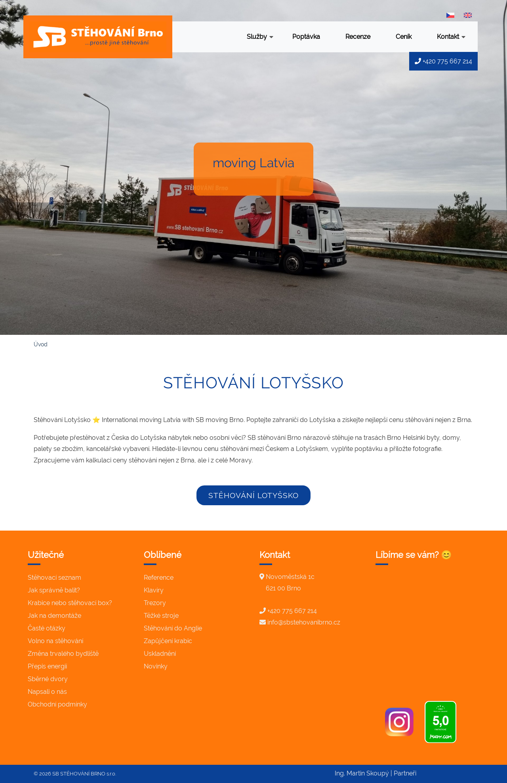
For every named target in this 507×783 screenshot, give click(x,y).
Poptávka (306, 36)
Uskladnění (160, 653)
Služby (260, 37)
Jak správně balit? (54, 590)
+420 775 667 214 (443, 61)
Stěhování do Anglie (173, 628)
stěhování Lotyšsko (253, 495)
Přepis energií (47, 666)
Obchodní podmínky (57, 704)
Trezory (155, 603)
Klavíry (154, 590)
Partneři (405, 773)
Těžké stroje (161, 615)
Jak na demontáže (54, 615)
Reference (158, 577)
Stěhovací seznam (54, 577)
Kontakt (451, 37)
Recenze (357, 36)
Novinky (156, 666)
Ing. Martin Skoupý (362, 773)
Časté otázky (46, 628)
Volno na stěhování (55, 641)
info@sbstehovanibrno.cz (303, 622)
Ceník (404, 36)
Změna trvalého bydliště (63, 653)
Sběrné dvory (48, 679)
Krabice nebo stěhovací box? (70, 603)
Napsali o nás (47, 691)
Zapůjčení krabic (168, 641)
